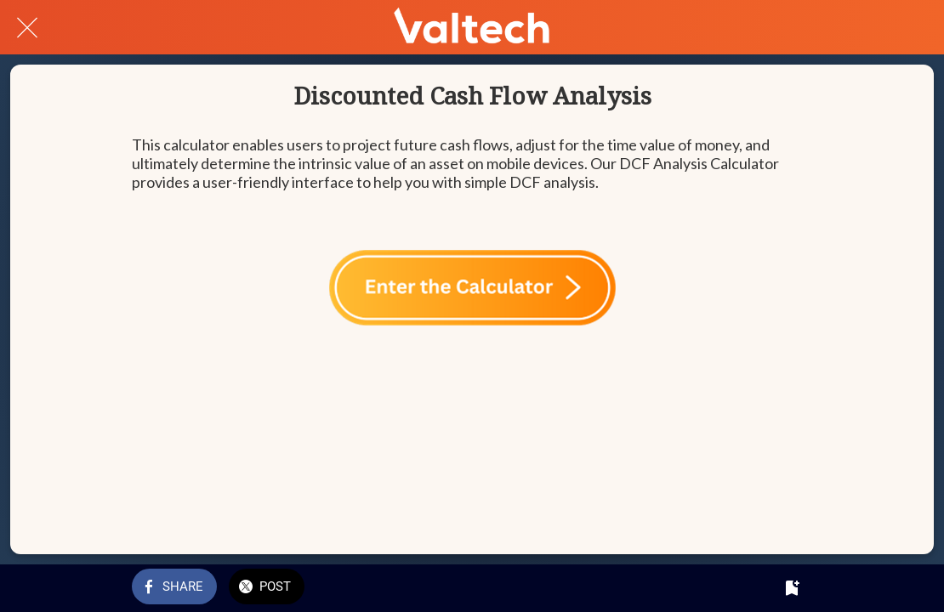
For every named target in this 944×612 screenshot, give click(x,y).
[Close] (27, 27)
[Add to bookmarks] (791, 588)
